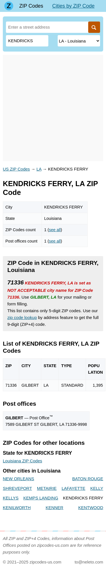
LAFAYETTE (73, 488)
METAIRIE (47, 488)
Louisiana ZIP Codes (22, 460)
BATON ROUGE (87, 478)
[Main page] (9, 6)
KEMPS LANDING (40, 497)
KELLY (96, 488)
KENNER (54, 507)
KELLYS (11, 497)
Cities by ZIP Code (73, 6)
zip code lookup (22, 317)
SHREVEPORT (17, 488)
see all (55, 229)
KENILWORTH (17, 507)
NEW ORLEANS (18, 478)
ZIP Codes (31, 6)
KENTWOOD (90, 507)
